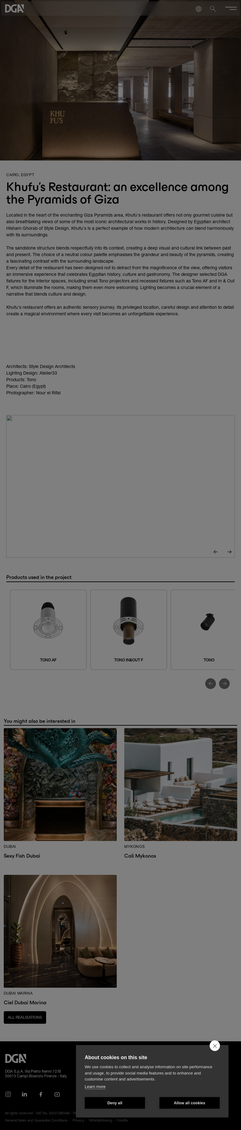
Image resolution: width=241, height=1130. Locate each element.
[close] (215, 1045)
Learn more (95, 1086)
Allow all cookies (189, 1103)
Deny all (114, 1103)
